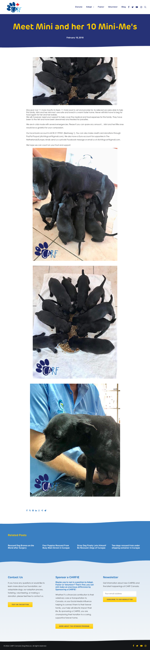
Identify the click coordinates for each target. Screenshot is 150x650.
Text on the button (20, 604)
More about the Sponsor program (74, 626)
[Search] (144, 7)
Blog (124, 7)
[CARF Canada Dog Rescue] (14, 7)
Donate (78, 7)
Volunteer (113, 7)
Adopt (90, 7)
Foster (101, 7)
